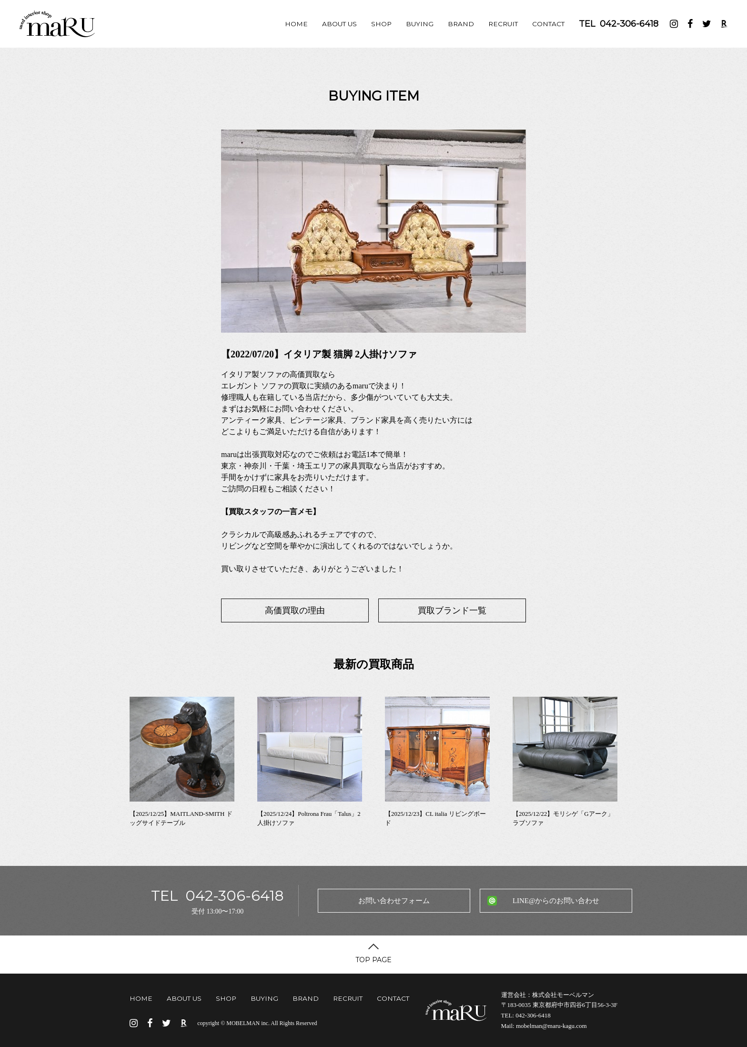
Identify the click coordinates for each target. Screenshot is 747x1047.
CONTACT (548, 24)
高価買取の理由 (295, 610)
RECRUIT (503, 24)
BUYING (420, 24)
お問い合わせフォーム (394, 901)
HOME (296, 24)
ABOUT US (339, 24)
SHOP (381, 24)
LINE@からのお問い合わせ (556, 901)
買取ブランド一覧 (452, 610)
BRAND (461, 24)
